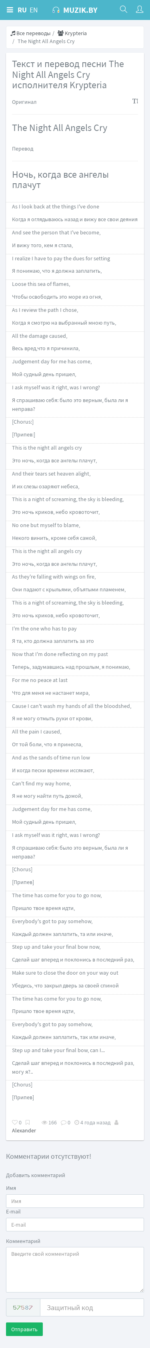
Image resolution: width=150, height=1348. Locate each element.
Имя (11, 1187)
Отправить (24, 1329)
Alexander (24, 1130)
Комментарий (23, 1241)
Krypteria (72, 33)
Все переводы (30, 33)
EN (34, 9)
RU (22, 9)
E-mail (13, 1211)
